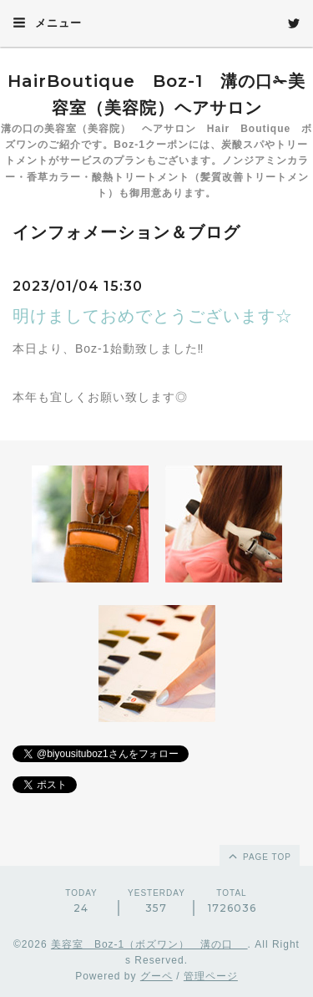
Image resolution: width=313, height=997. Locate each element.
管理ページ (211, 976)
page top (258, 855)
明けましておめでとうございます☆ (153, 316)
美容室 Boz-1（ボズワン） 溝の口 (149, 944)
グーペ (156, 976)
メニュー (47, 22)
